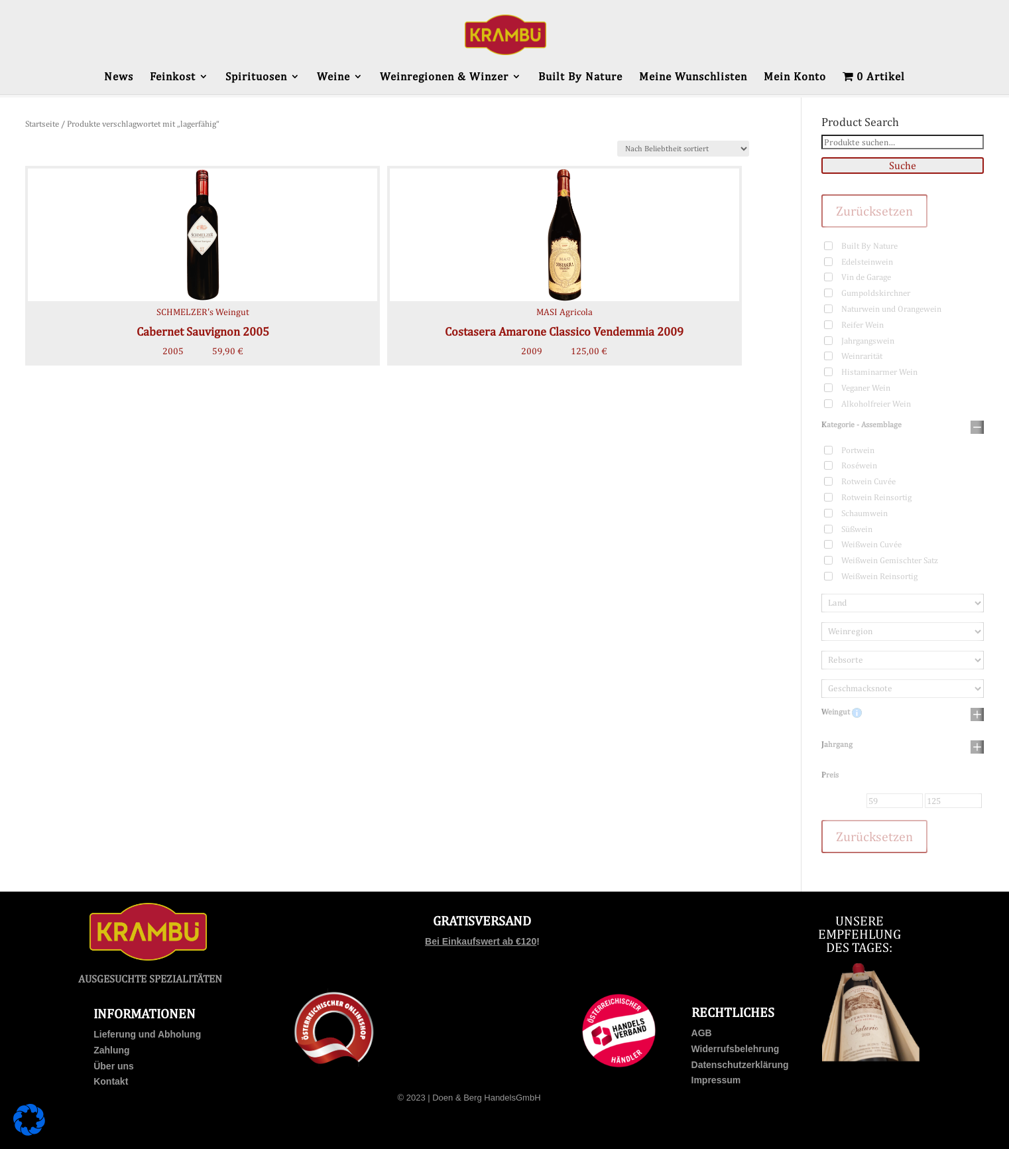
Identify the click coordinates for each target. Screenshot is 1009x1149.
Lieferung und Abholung (147, 1034)
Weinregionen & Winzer (444, 77)
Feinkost (173, 77)
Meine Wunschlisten (693, 77)
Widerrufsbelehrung (735, 1049)
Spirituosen (256, 77)
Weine (333, 77)
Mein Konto (795, 77)
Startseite (42, 124)
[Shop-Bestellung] (683, 149)
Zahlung (111, 1050)
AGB (701, 1033)
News (118, 77)
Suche (902, 165)
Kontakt (110, 1081)
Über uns (113, 1066)
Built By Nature (580, 77)
